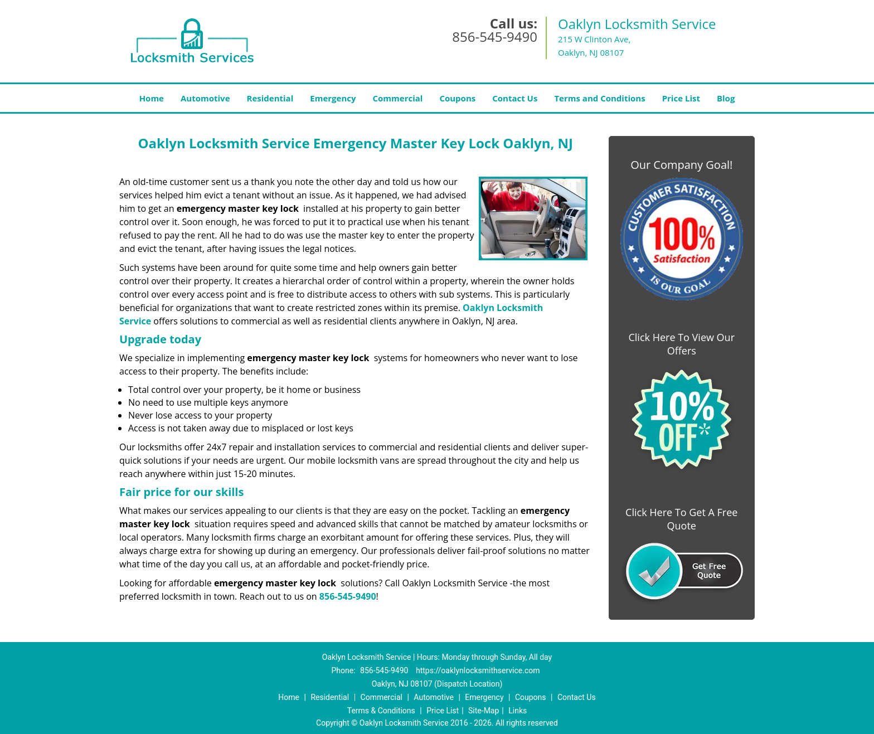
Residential (270, 98)
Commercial (398, 98)
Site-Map (483, 710)
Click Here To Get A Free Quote (681, 518)
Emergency (333, 98)
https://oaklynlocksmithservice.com (478, 670)
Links (517, 710)
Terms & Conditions (381, 710)
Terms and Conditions (599, 98)
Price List (681, 98)
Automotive (205, 98)
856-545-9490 (494, 36)
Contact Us (514, 98)
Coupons (457, 98)
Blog (726, 98)
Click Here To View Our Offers (681, 343)
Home (151, 98)
